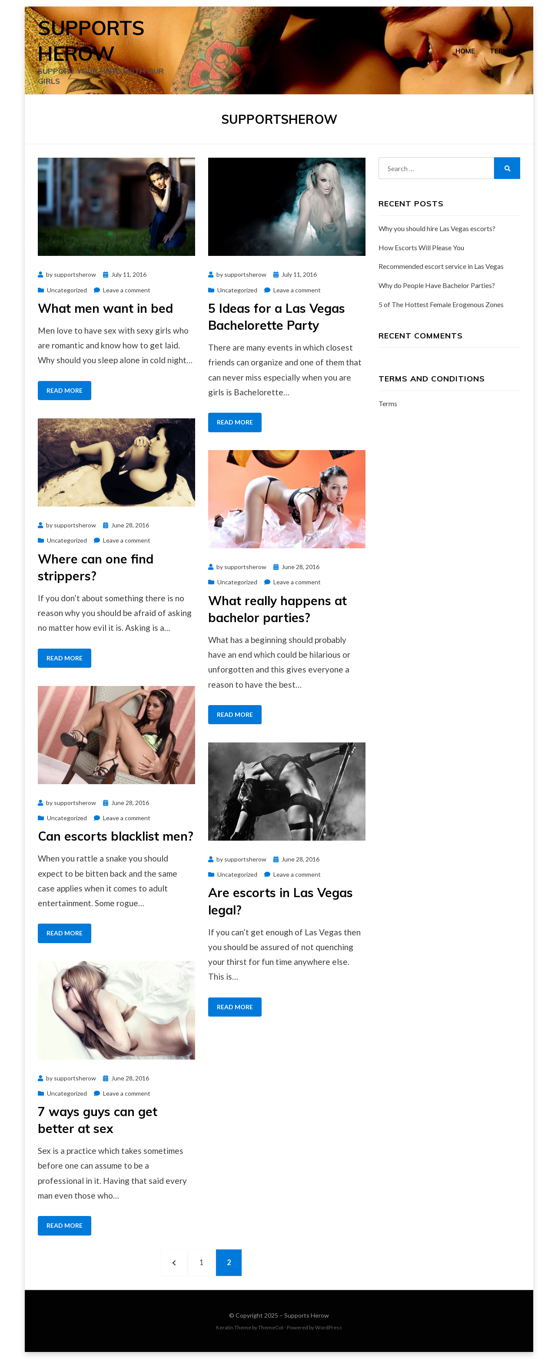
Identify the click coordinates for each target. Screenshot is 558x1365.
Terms (501, 52)
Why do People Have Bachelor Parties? (437, 289)
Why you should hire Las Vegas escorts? (437, 233)
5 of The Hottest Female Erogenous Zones (441, 309)
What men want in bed (105, 312)
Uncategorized (67, 294)
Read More (64, 394)
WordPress (328, 1334)
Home (465, 52)
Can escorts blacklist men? (115, 840)
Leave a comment (126, 294)
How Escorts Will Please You (421, 251)
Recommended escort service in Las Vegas (441, 270)
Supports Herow (306, 1322)
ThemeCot (270, 1334)
